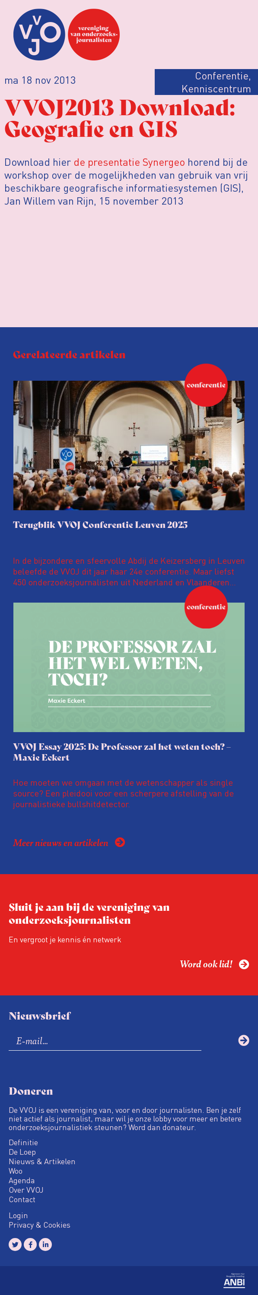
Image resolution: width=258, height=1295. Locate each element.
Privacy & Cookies (39, 1224)
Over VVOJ (26, 1189)
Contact (22, 1199)
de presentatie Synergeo (129, 161)
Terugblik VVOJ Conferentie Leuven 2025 (100, 524)
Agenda (22, 1180)
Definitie (23, 1142)
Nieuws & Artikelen (42, 1161)
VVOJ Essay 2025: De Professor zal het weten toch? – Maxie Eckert (122, 751)
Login (18, 1215)
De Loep (22, 1151)
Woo (15, 1170)
